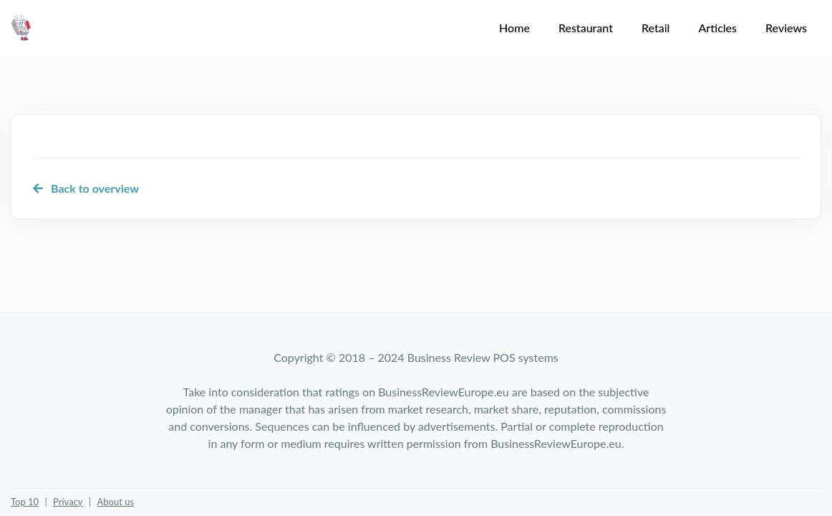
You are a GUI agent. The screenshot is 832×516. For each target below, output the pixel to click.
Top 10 (25, 501)
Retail (655, 27)
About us (115, 501)
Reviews (786, 27)
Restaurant (585, 27)
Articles (717, 27)
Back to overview (86, 188)
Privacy (67, 501)
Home (514, 27)
